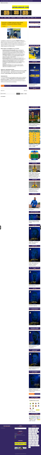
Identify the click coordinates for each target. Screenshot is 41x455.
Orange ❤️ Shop (20, 449)
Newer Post (2, 90)
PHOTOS (24, 17)
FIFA (37, 431)
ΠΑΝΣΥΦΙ (15, 19)
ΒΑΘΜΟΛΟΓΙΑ (13, 17)
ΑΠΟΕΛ (10, 85)
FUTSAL (30, 433)
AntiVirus (37, 428)
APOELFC (32, 17)
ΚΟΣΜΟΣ (30, 443)
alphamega (33, 428)
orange (37, 435)
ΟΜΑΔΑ (5, 17)
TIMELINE (19, 19)
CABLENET (30, 431)
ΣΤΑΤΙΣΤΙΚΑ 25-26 (19, 17)
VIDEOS (28, 17)
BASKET (2, 19)
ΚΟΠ (35, 17)
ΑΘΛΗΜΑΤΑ (36, 440)
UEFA (37, 438)
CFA (33, 431)
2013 (15, 436)
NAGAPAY (33, 435)
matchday (30, 435)
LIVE (36, 433)
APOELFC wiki (11, 19)
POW (8, 85)
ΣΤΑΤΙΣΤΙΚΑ (33, 445)
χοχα (29, 447)
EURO (35, 431)
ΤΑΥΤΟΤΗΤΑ (37, 445)
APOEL (6, 85)
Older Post (25, 90)
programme (30, 438)
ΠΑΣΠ (29, 445)
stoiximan (34, 438)
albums (30, 428)
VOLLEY (6, 19)
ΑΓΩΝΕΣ (9, 17)
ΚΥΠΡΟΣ (33, 443)
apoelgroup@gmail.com (19, 445)
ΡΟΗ (2, 17)
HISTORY (33, 433)
